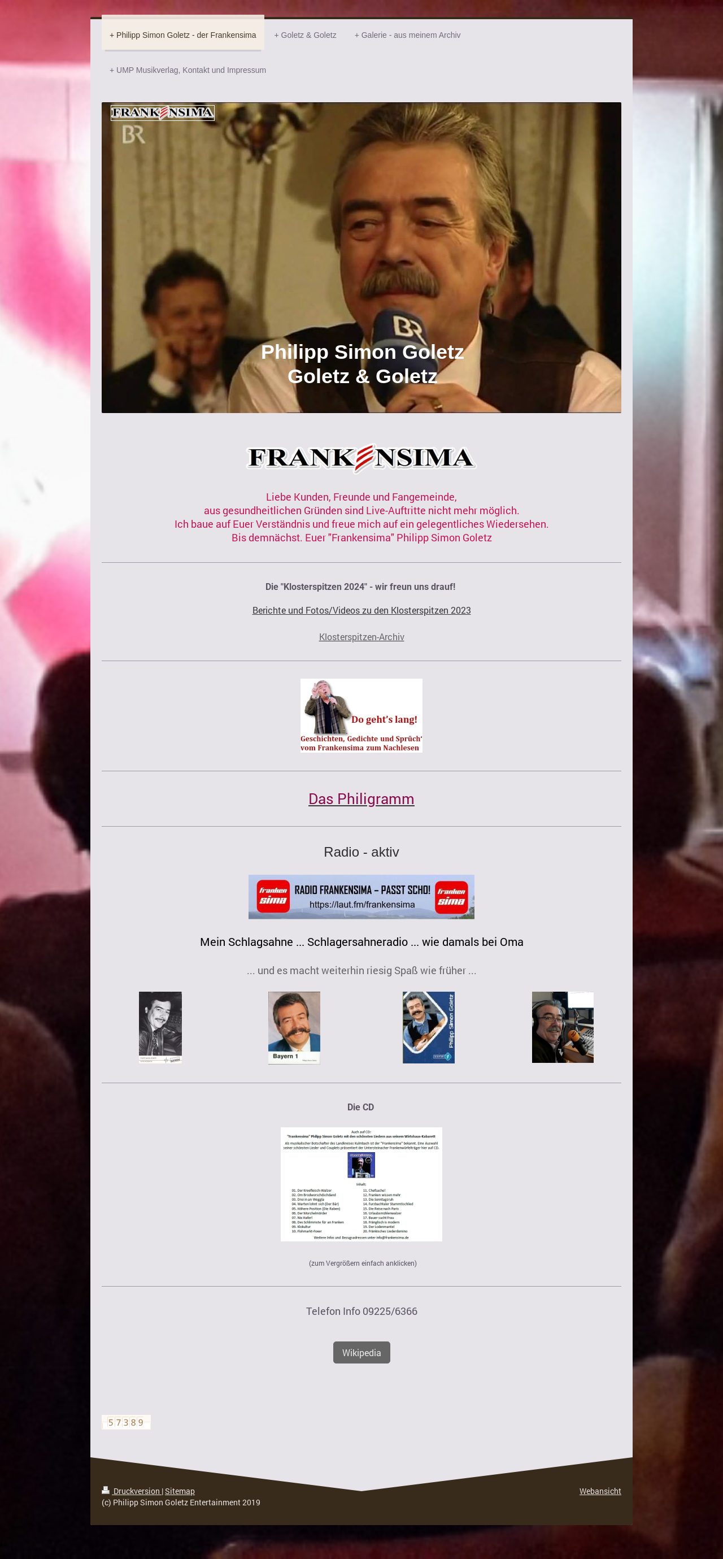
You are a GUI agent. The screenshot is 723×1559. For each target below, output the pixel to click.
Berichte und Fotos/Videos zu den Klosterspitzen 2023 (361, 610)
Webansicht (600, 1491)
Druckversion (132, 1491)
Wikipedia (361, 1352)
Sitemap (180, 1491)
